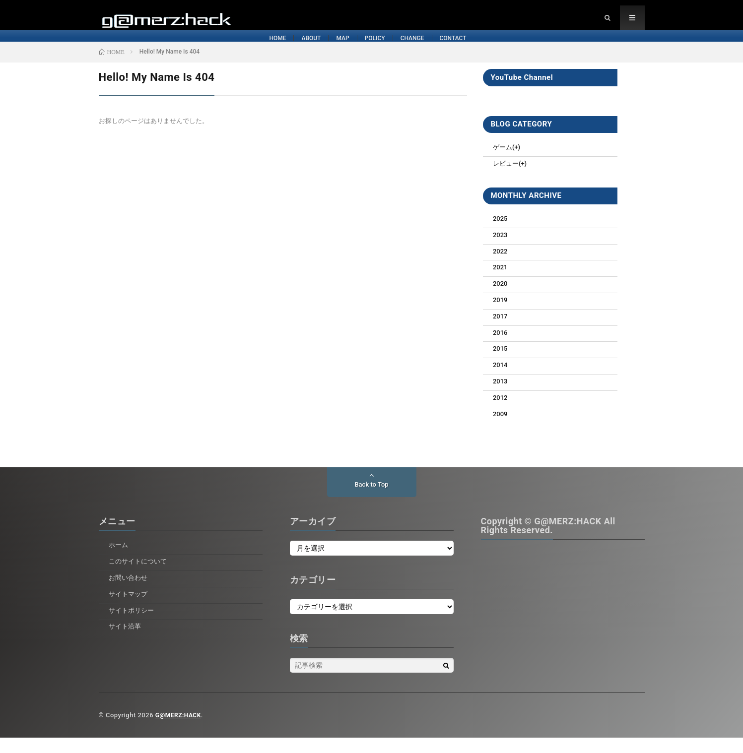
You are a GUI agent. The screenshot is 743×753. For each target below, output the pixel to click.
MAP (310, 49)
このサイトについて (140, 576)
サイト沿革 (126, 641)
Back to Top (371, 500)
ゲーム (503, 162)
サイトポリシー (133, 625)
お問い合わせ (129, 593)
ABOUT (236, 49)
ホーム (119, 560)
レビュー (507, 179)
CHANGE (465, 49)
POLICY (385, 49)
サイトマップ (129, 609)
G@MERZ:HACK (179, 730)
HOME (160, 49)
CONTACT (550, 49)
